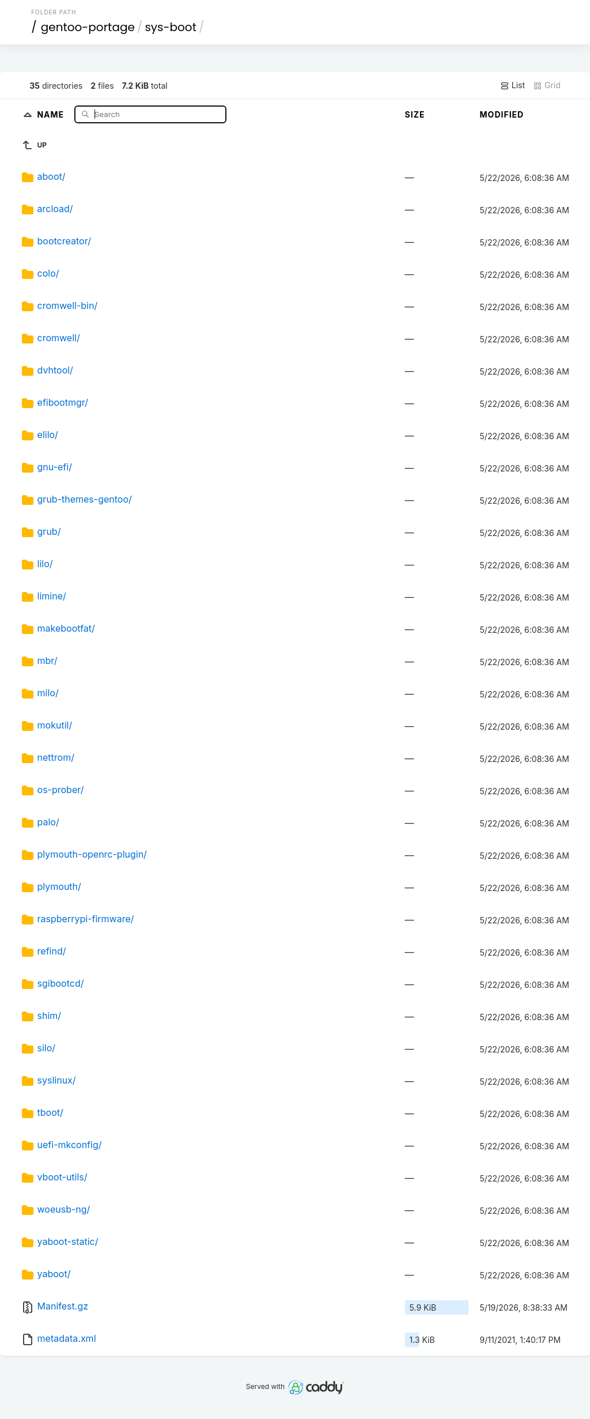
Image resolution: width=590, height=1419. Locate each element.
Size (415, 114)
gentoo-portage (88, 27)
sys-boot (170, 27)
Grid (547, 85)
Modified (502, 114)
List (512, 85)
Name (51, 114)
